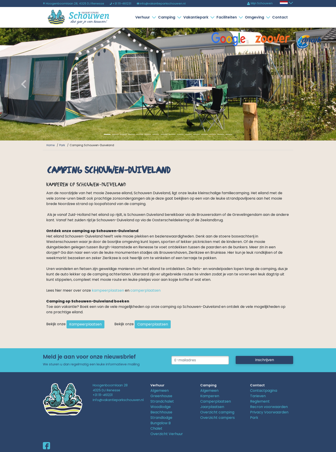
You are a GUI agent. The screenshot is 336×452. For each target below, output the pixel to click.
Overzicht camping (217, 412)
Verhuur (143, 17)
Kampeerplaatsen (85, 324)
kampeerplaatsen (108, 290)
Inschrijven (264, 359)
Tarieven (258, 396)
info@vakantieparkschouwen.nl (161, 3)
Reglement (260, 401)
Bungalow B (160, 423)
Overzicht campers (217, 417)
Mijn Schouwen (260, 3)
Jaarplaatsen (212, 406)
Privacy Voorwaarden (269, 412)
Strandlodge (161, 417)
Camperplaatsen (152, 324)
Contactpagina (263, 390)
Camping (167, 17)
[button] (25, 84)
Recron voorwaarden (269, 406)
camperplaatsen (145, 290)
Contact (280, 17)
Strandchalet (162, 401)
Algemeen (159, 390)
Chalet (156, 428)
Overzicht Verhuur (166, 433)
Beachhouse (161, 412)
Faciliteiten (227, 17)
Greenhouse (161, 396)
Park (254, 417)
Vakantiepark (196, 17)
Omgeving (255, 17)
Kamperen (209, 396)
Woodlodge (160, 406)
